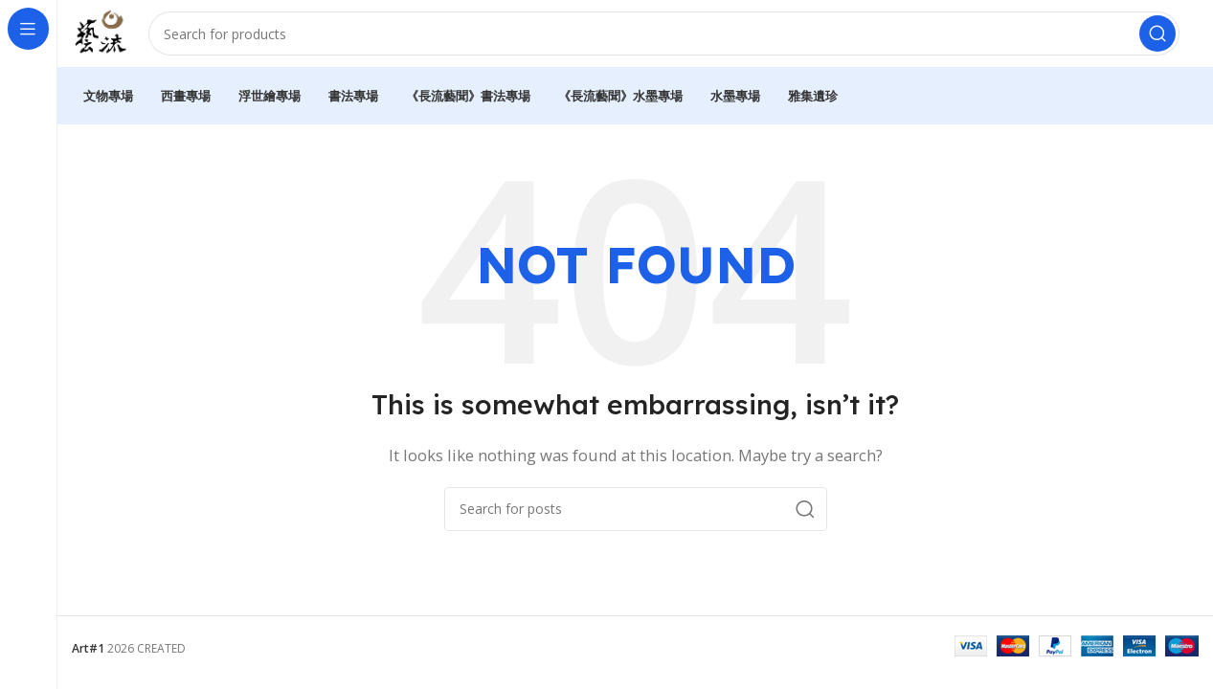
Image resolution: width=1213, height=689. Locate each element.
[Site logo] (105, 36)
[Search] (668, 38)
